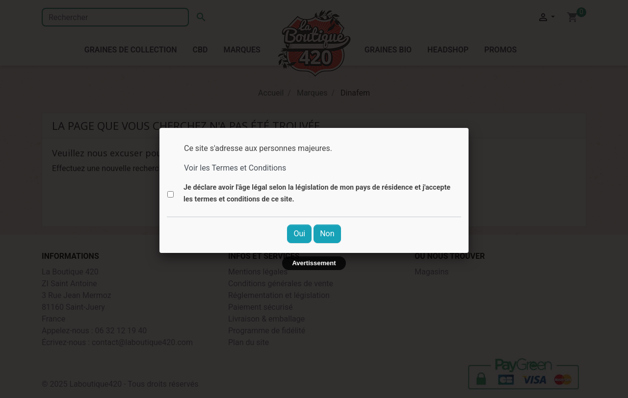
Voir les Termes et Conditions (235, 168)
